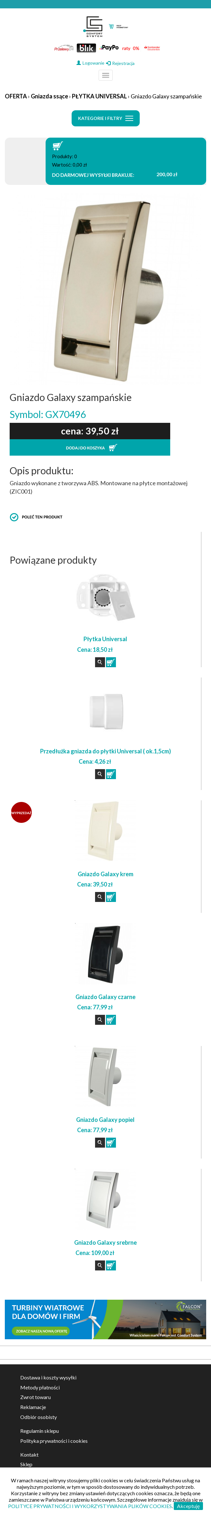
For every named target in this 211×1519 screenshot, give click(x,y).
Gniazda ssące (49, 96)
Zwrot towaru (35, 1397)
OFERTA (16, 96)
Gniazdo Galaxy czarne (105, 996)
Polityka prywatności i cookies (54, 1441)
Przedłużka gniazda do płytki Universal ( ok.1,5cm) (105, 751)
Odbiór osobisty (38, 1417)
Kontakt (29, 1454)
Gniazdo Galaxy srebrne (105, 1242)
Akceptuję (188, 1506)
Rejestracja (120, 63)
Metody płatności (40, 1387)
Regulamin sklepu (39, 1431)
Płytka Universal (105, 638)
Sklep (26, 1464)
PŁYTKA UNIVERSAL (99, 96)
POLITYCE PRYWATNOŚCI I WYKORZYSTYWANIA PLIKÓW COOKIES (90, 1506)
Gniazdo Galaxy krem (105, 874)
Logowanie (90, 63)
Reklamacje (33, 1407)
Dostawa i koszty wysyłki (48, 1377)
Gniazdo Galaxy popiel (105, 1119)
